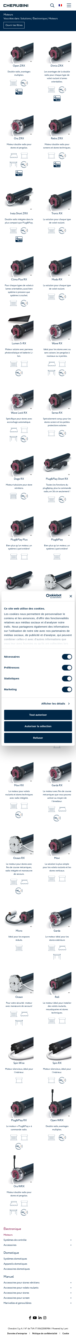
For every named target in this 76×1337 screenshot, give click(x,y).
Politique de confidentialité (45, 1333)
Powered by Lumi (60, 1328)
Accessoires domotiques (17, 1269)
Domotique (11, 1253)
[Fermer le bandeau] (70, 596)
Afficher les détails (53, 703)
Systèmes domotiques (15, 1258)
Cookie (65, 1333)
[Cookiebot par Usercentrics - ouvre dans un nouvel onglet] (46, 596)
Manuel (9, 1276)
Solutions (25, 18)
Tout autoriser (38, 714)
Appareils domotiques (15, 1264)
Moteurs (8, 1235)
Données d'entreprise (17, 1333)
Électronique (40, 18)
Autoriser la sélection (38, 726)
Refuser (38, 737)
